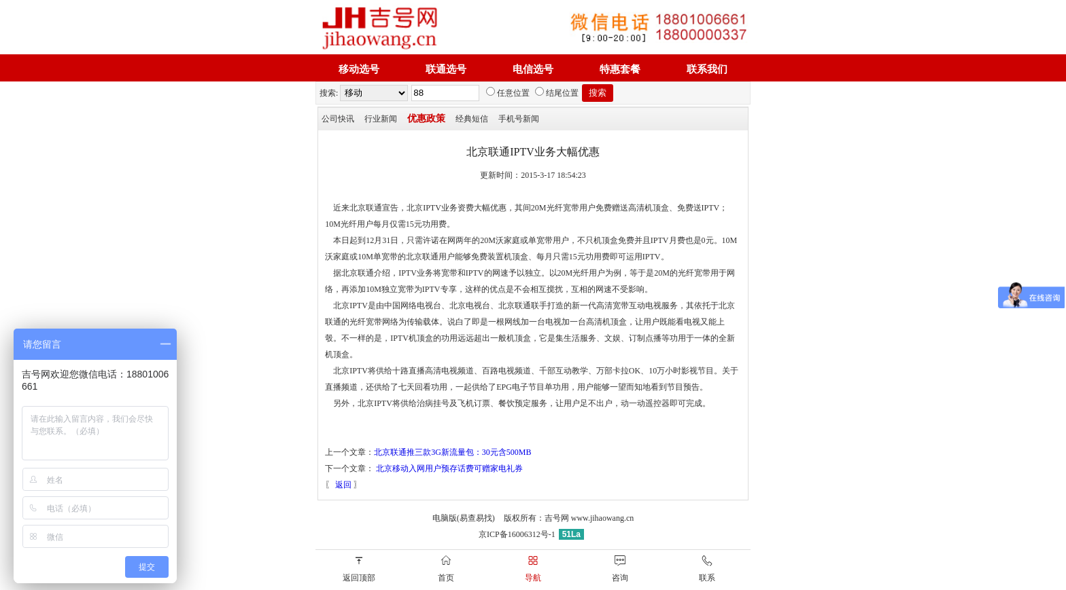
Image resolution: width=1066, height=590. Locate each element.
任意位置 (508, 93)
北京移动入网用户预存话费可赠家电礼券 (449, 468)
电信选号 (533, 69)
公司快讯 (338, 119)
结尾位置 (557, 93)
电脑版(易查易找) (463, 518)
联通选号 (446, 69)
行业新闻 (380, 119)
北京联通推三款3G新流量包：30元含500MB (452, 452)
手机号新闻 (518, 119)
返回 (343, 485)
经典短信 (471, 119)
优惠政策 (426, 118)
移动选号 (359, 69)
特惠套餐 (620, 69)
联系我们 (707, 69)
